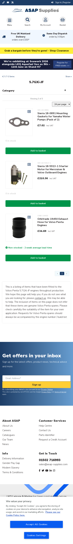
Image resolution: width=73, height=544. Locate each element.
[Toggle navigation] (9, 21)
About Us (7, 425)
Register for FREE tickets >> (62, 64)
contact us (40, 298)
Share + (68, 76)
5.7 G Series (9, 76)
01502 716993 (49, 460)
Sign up (36, 384)
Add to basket (38, 150)
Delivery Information (13, 458)
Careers (6, 430)
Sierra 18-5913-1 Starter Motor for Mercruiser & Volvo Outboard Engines (52, 169)
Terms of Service (60, 392)
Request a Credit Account (53, 439)
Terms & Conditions (12, 472)
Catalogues (8, 435)
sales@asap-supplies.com (53, 464)
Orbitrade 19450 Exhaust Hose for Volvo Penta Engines (52, 222)
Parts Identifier (47, 435)
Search (27, 21)
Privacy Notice (47, 389)
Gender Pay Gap (11, 463)
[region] (36, 520)
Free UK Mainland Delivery (20, 36)
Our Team (7, 439)
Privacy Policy (46, 392)
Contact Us (45, 430)
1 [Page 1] (62, 273)
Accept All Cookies (36, 524)
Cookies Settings (36, 535)
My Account (45, 21)
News (5, 444)
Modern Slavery (10, 467)
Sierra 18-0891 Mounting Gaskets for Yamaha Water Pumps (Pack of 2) (53, 116)
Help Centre (45, 425)
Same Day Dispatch (57, 35)
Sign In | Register (61, 2)
